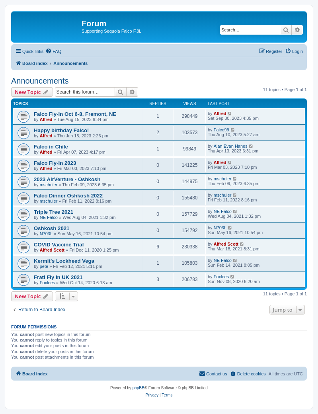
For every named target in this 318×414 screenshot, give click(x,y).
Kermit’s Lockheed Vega (64, 261)
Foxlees (47, 282)
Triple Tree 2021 (53, 212)
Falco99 (221, 129)
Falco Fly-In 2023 (55, 163)
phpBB (138, 388)
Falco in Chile (51, 147)
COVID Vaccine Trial (59, 245)
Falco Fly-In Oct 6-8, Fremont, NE (75, 114)
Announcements (40, 80)
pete (44, 266)
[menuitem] (53, 51)
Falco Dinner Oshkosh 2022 (68, 196)
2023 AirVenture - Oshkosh (67, 179)
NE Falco (49, 217)
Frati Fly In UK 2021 (58, 277)
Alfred (46, 119)
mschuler (49, 184)
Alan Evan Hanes (231, 146)
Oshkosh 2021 (51, 228)
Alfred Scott (52, 250)
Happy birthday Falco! (61, 130)
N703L (46, 233)
